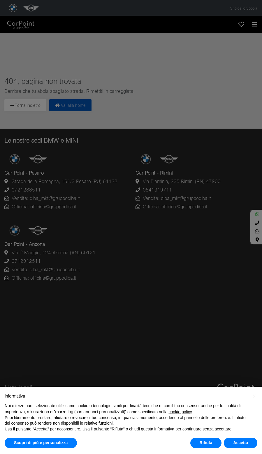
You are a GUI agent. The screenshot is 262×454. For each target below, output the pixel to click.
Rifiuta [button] (206, 442)
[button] (254, 396)
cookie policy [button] (180, 411)
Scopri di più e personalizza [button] (41, 442)
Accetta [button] (240, 442)
